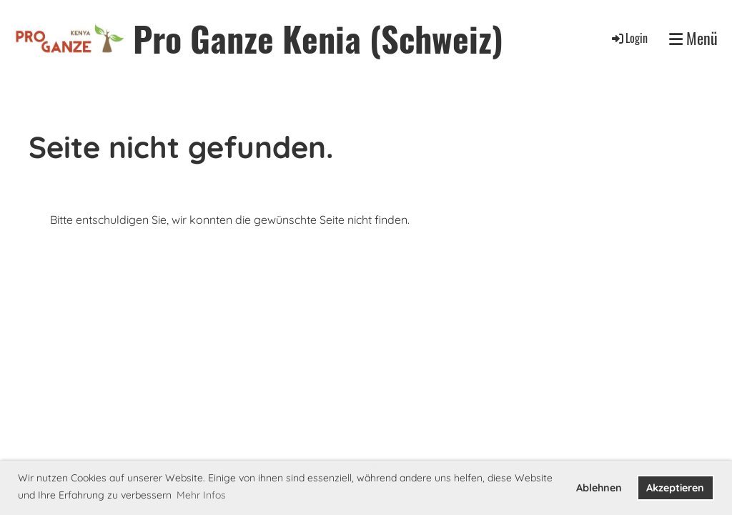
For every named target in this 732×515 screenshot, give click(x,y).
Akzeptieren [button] (675, 487)
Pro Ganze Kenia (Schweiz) (318, 38)
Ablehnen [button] (599, 487)
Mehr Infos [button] (201, 495)
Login (629, 37)
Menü (693, 38)
